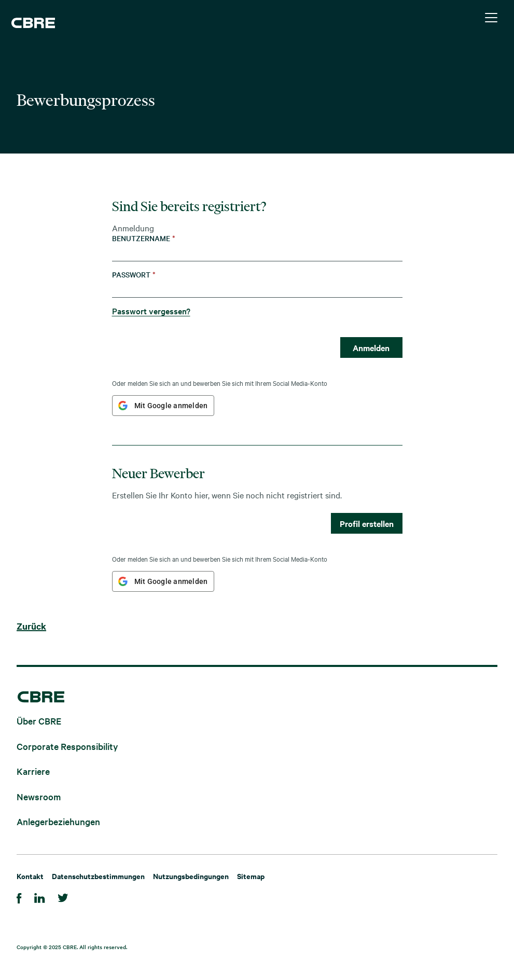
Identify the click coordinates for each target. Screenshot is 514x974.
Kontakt (30, 875)
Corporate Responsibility (67, 746)
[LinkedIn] (39, 896)
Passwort (134, 275)
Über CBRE (39, 721)
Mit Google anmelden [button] (171, 405)
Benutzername (143, 238)
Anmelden (371, 347)
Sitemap (251, 875)
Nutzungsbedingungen (191, 875)
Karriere (33, 771)
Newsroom (39, 796)
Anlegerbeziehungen (58, 821)
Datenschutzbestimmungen (98, 875)
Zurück (31, 626)
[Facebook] (19, 896)
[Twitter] (63, 896)
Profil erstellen (367, 523)
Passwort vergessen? (151, 310)
